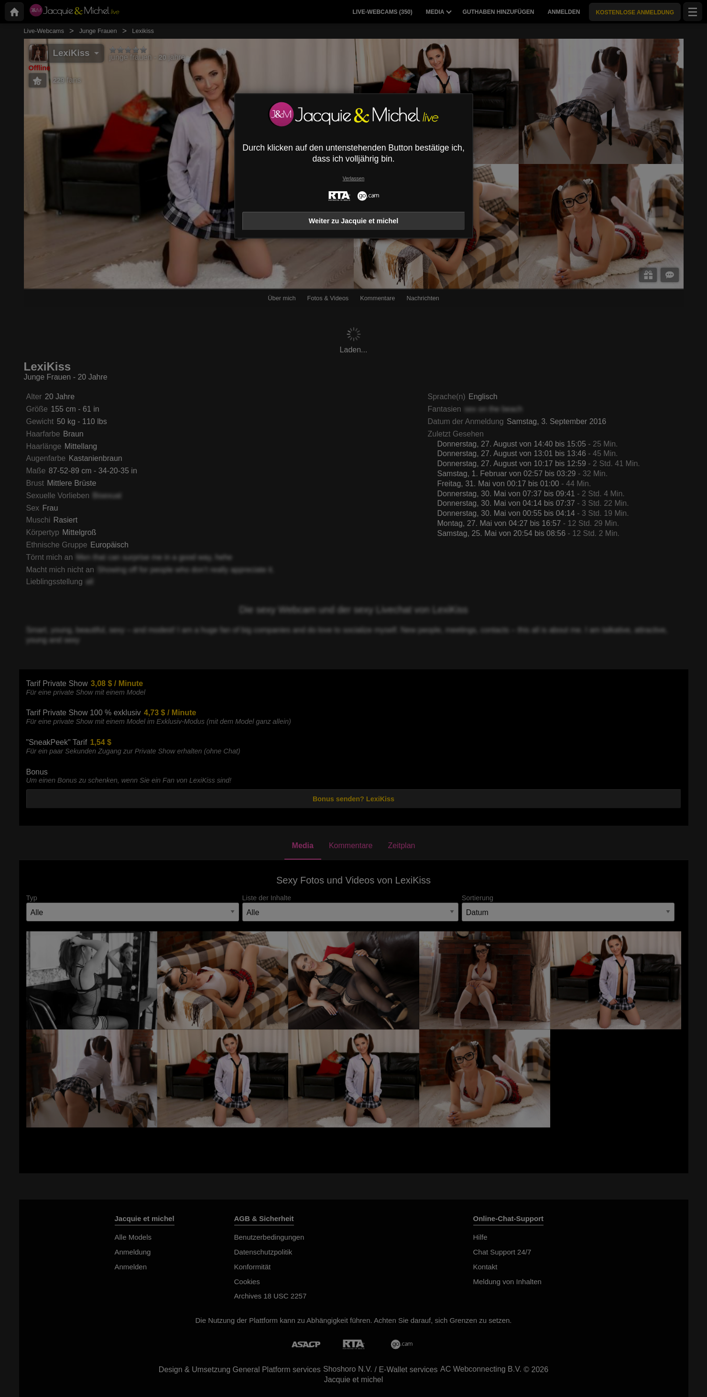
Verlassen (354, 178)
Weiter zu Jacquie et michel (354, 221)
